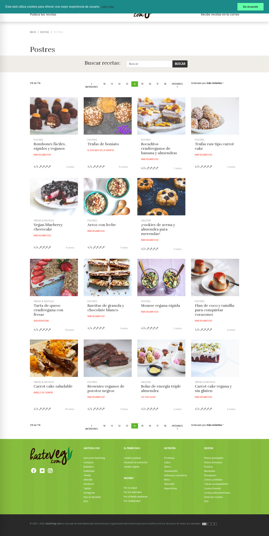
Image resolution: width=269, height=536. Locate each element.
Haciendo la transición (136, 462)
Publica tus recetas (43, 14)
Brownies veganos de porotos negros (105, 388)
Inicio (33, 32)
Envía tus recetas (213, 497)
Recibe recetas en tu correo (220, 14)
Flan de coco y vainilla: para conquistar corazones (215, 310)
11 (112, 83)
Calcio (167, 462)
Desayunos (210, 475)
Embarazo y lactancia (175, 475)
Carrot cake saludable (53, 386)
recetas (44, 32)
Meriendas (209, 471)
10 (104, 83)
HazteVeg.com (91, 448)
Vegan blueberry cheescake (48, 227)
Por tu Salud (130, 487)
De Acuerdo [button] (250, 6)
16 (150, 83)
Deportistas (170, 488)
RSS (86, 501)
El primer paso (132, 448)
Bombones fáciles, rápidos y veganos (50, 146)
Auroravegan (41, 320)
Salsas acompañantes (216, 484)
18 (165, 83)
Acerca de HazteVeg (94, 458)
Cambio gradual (132, 458)
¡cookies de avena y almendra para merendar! (158, 229)
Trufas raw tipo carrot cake (214, 146)
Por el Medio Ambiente (136, 496)
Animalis (88, 479)
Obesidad (169, 484)
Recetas (208, 448)
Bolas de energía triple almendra (161, 388)
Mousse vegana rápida (160, 305)
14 (135, 83)
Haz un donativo (92, 497)
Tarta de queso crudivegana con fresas (48, 310)
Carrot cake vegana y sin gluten (213, 388)
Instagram (89, 492)
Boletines (89, 466)
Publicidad (89, 471)
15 (142, 83)
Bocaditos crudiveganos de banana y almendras (159, 148)
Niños (167, 479)
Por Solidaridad (132, 501)
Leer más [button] (107, 6)
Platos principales (213, 458)
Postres (208, 466)
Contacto (89, 462)
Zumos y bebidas (213, 479)
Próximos (177, 85)
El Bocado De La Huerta (100, 150)
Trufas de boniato (103, 144)
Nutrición (169, 448)
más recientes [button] (214, 83)
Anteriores (91, 85)
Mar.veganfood (42, 154)
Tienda (87, 475)
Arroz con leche (101, 224)
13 (127, 83)
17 (158, 83)
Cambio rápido (131, 466)
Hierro (167, 466)
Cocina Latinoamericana (217, 492)
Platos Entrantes (213, 462)
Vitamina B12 (171, 471)
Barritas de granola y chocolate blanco (105, 307)
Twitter (87, 488)
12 (119, 83)
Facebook (89, 484)
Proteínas (169, 458)
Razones (129, 478)
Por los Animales (133, 492)
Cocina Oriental (212, 488)
